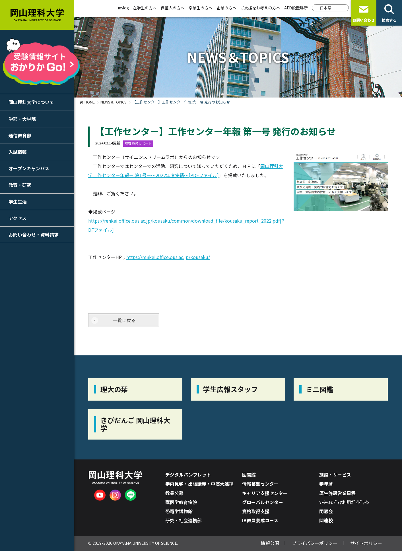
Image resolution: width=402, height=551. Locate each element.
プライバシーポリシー (314, 543)
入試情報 (18, 151)
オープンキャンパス (29, 168)
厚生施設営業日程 (337, 493)
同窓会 (326, 511)
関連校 (326, 520)
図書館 (249, 474)
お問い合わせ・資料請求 (34, 234)
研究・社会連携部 (183, 520)
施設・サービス (335, 474)
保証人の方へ (173, 8)
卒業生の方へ (201, 8)
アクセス (17, 218)
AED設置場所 (296, 8)
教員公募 (174, 493)
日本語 (326, 8)
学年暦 (326, 483)
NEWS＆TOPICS (113, 102)
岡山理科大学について (31, 102)
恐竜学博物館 (179, 511)
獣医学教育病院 (181, 502)
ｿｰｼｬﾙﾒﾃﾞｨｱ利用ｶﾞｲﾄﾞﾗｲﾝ (344, 502)
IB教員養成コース (260, 520)
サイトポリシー (366, 543)
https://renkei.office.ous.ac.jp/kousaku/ (168, 257)
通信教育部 (20, 135)
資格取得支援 (255, 511)
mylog (123, 8)
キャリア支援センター (265, 493)
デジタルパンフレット (188, 474)
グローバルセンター (262, 502)
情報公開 (270, 543)
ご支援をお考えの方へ (260, 8)
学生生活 (18, 201)
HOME (89, 102)
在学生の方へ (145, 8)
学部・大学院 (22, 118)
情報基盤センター (260, 483)
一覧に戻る (124, 320)
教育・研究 (20, 184)
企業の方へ (226, 8)
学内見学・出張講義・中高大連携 (199, 483)
